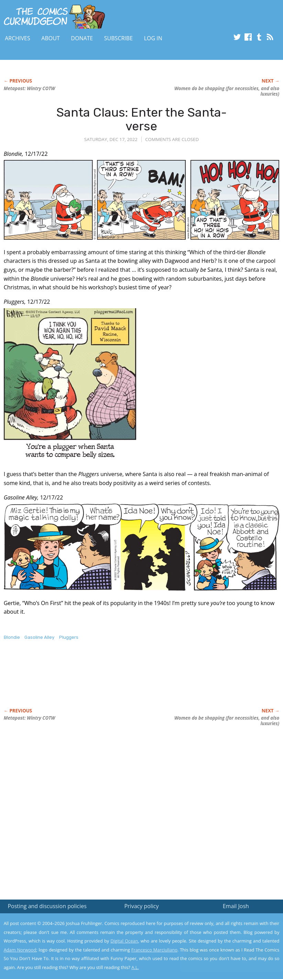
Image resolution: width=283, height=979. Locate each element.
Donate (82, 38)
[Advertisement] (129, 681)
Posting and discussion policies (47, 906)
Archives (17, 38)
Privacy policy (141, 906)
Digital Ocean (124, 941)
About (50, 38)
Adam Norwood (20, 950)
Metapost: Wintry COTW (29, 88)
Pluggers (68, 637)
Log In (153, 38)
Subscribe (118, 38)
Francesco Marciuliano (154, 950)
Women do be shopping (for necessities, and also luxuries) (226, 91)
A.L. (135, 967)
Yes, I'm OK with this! (225, 953)
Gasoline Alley (39, 637)
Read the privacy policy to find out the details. (221, 936)
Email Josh (236, 906)
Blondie (12, 637)
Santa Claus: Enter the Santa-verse (141, 119)
